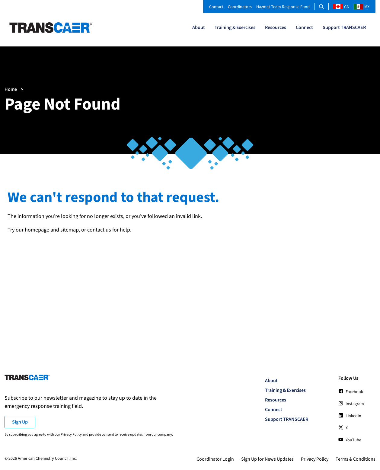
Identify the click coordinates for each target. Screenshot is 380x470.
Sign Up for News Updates (267, 459)
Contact (216, 7)
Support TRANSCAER (344, 27)
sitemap (69, 230)
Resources (275, 27)
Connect (304, 27)
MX (361, 7)
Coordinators (240, 7)
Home (11, 89)
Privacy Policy (71, 434)
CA (341, 7)
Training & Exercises (235, 27)
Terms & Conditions (355, 459)
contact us (99, 230)
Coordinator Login (215, 459)
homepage (37, 230)
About (198, 27)
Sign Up (20, 422)
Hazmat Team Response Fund (283, 7)
